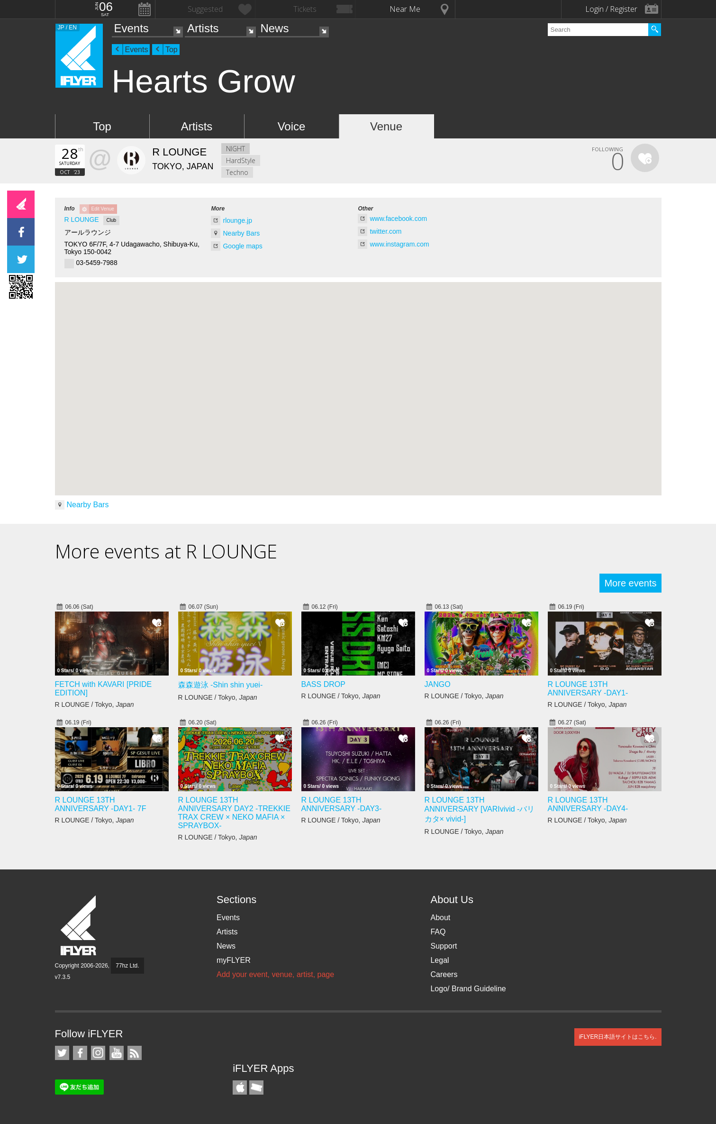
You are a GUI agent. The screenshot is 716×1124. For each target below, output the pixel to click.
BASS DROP (323, 684)
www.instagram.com (399, 244)
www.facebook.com (398, 218)
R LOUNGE (81, 219)
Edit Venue (102, 208)
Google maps (242, 246)
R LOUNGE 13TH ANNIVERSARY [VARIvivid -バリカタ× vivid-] (480, 809)
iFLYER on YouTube (116, 1053)
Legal (439, 960)
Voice (292, 126)
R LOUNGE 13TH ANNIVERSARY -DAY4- (588, 804)
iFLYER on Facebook (80, 1053)
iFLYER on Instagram (98, 1053)
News (274, 28)
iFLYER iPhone (240, 1087)
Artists (203, 28)
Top (171, 50)
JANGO (438, 684)
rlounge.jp (237, 220)
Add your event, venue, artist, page (275, 974)
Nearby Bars (241, 233)
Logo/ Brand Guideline (468, 989)
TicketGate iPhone (256, 1087)
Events (131, 28)
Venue (386, 126)
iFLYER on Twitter (62, 1053)
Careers (443, 974)
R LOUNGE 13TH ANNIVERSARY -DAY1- (588, 688)
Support (443, 946)
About (440, 918)
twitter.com (385, 231)
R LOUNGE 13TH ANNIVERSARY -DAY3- (341, 804)
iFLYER (79, 926)
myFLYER (234, 960)
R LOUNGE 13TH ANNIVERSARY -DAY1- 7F (100, 804)
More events (630, 583)
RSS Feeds (134, 1053)
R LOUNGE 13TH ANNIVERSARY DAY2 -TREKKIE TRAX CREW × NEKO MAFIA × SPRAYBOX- (234, 813)
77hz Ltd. (127, 965)
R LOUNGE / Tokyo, (94, 704)
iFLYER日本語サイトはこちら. (618, 1036)
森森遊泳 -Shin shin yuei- (220, 685)
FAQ (437, 932)
